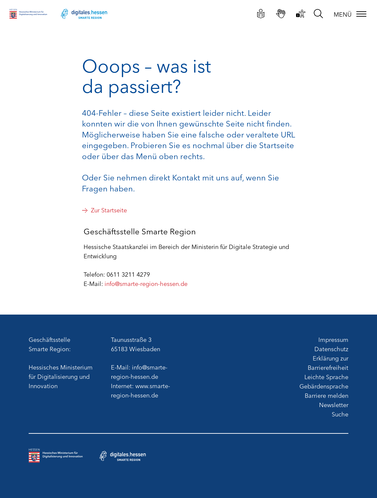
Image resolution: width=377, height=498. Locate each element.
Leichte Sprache (326, 376)
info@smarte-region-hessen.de (146, 283)
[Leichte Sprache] (260, 13)
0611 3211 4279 (128, 274)
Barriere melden (326, 395)
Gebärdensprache (323, 385)
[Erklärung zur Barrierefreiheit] (300, 13)
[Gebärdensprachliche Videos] (280, 13)
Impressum (333, 339)
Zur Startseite (104, 209)
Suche (340, 413)
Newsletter (333, 404)
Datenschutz (331, 348)
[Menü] (350, 14)
